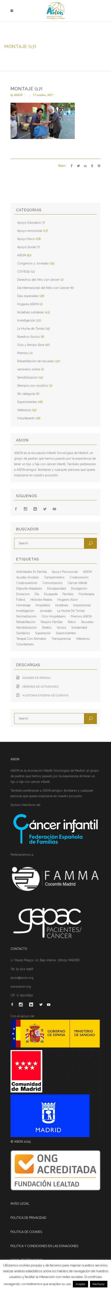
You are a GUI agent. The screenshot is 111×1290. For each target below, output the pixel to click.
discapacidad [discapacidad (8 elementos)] (56, 588)
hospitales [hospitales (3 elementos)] (43, 605)
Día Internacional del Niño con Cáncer (43, 288)
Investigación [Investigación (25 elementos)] (25, 611)
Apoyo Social (26, 247)
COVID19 (23, 271)
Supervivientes (27, 402)
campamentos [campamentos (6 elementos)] (54, 577)
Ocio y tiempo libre (30, 345)
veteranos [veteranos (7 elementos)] (83, 638)
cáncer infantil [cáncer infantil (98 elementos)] (77, 583)
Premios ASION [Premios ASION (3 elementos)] (81, 616)
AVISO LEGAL (19, 1203)
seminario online (28, 369)
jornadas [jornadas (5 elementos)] (45, 611)
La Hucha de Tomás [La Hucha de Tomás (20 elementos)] (71, 611)
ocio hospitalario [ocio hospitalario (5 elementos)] (54, 616)
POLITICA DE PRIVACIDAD (28, 1217)
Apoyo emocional (29, 230)
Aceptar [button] (80, 1284)
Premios (22, 353)
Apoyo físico (26, 239)
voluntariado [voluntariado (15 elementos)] (25, 644)
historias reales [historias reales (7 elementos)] (41, 599)
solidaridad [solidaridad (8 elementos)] (79, 627)
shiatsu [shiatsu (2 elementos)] (47, 627)
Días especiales (28, 296)
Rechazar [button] (99, 1284)
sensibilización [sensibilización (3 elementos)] (26, 627)
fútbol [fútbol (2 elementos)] (20, 599)
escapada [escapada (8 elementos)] (50, 594)
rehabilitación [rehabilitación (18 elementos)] (26, 622)
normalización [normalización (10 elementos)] (26, 616)
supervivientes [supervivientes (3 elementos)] (66, 633)
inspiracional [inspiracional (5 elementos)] (82, 605)
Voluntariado (26, 418)
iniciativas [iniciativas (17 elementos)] (61, 605)
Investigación (26, 320)
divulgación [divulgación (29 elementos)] (79, 588)
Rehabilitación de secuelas (35, 361)
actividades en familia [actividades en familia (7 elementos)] (31, 571)
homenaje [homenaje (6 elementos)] (23, 605)
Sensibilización (27, 377)
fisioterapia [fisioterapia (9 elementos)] (86, 594)
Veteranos (24, 410)
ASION (18, 95)
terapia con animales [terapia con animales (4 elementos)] (31, 638)
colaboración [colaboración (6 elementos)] (79, 577)
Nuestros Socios (28, 336)
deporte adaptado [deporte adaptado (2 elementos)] (29, 588)
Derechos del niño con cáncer (38, 279)
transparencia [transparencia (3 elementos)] (61, 638)
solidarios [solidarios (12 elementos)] (23, 633)
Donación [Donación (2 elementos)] (23, 594)
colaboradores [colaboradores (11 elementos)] (26, 583)
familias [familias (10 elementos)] (68, 594)
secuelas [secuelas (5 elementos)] (87, 622)
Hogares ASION (28, 304)
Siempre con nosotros (32, 385)
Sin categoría (26, 393)
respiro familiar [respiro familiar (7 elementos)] (52, 622)
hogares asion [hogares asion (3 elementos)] (67, 599)
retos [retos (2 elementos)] (72, 622)
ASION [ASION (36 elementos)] (87, 571)
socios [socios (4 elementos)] (61, 627)
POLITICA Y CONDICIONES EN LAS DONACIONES (44, 1246)
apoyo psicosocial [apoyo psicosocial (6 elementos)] (65, 571)
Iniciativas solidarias (30, 312)
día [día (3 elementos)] (37, 594)
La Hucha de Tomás (31, 328)
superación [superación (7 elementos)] (43, 633)
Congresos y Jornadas (33, 263)
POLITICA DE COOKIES (26, 1232)
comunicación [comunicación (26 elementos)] (52, 583)
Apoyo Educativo (29, 222)
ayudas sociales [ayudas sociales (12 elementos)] (27, 577)
